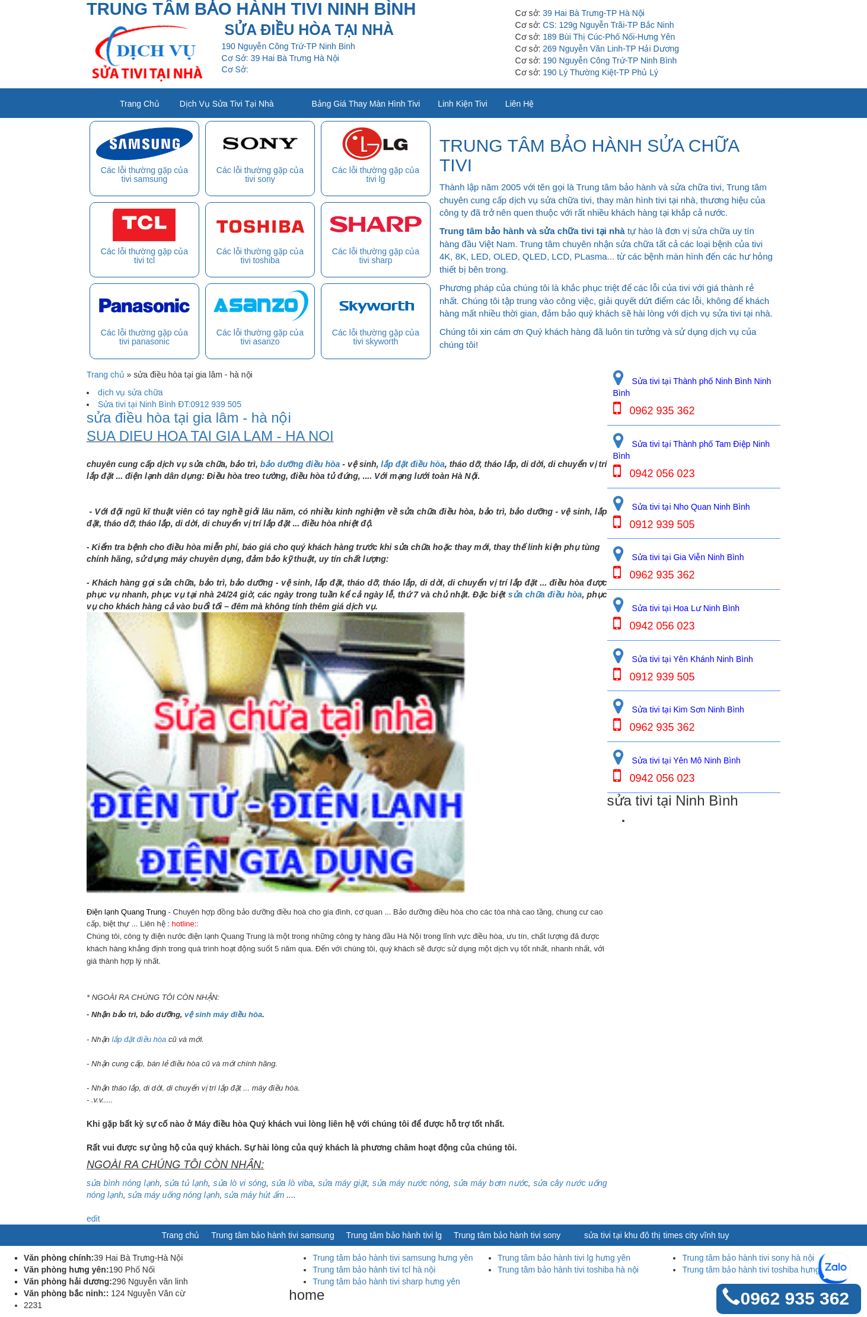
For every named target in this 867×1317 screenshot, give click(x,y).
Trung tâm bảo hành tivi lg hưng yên (564, 1257)
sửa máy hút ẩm (254, 1195)
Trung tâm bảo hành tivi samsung (272, 1235)
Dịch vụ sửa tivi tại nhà (227, 103)
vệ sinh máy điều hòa (223, 1014)
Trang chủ (140, 103)
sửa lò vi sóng (240, 1183)
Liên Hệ (519, 103)
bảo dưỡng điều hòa (300, 464)
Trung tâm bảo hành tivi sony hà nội (748, 1257)
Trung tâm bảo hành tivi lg (394, 1235)
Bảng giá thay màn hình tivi (366, 103)
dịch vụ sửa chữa (130, 392)
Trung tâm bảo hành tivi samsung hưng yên (393, 1257)
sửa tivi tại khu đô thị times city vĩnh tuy (656, 1235)
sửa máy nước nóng (408, 1183)
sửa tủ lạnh (186, 1183)
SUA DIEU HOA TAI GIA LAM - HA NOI (210, 436)
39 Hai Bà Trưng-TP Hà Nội (594, 13)
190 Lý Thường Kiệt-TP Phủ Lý (600, 72)
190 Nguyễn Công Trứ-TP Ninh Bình (610, 60)
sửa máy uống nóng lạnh (173, 1195)
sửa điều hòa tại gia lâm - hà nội (189, 418)
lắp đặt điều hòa (412, 464)
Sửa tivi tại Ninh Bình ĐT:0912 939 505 (169, 404)
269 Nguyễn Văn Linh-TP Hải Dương (611, 48)
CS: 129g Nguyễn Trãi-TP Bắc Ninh (608, 25)
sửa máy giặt (342, 1183)
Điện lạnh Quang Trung (126, 911)
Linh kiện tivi (462, 103)
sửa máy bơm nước (491, 1183)
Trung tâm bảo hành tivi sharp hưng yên (386, 1281)
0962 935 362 (794, 1298)
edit (93, 1218)
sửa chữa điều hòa (545, 594)
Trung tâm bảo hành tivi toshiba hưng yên (759, 1269)
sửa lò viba (292, 1183)
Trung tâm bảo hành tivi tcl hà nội (374, 1269)
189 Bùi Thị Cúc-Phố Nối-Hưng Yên (609, 36)
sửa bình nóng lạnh (123, 1183)
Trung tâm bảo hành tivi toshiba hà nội (568, 1269)
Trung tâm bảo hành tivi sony (507, 1235)
